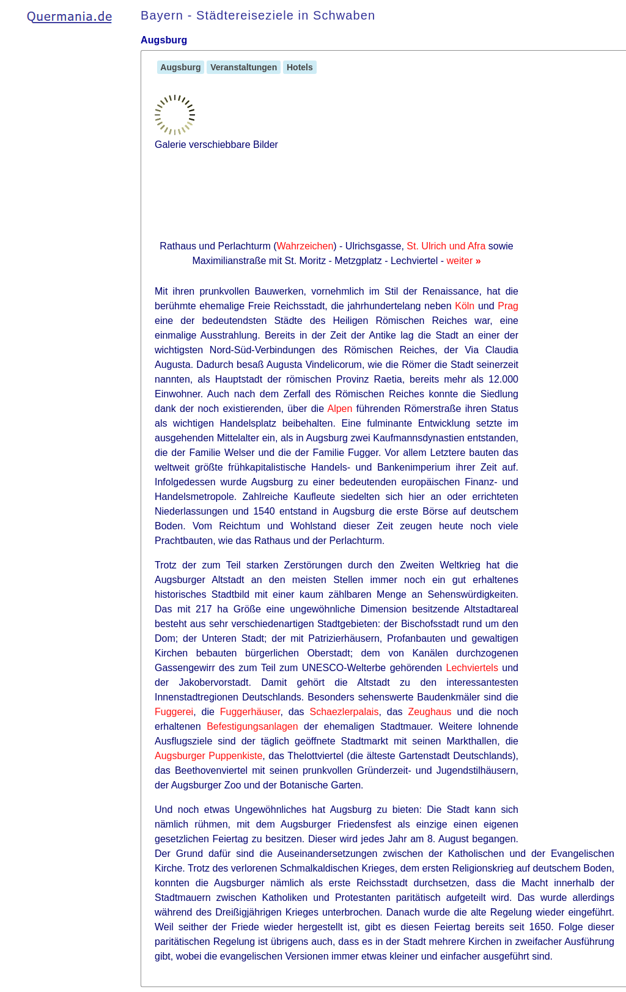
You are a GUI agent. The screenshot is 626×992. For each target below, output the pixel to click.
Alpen (339, 408)
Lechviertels (472, 668)
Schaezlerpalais (343, 712)
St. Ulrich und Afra (446, 246)
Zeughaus (429, 712)
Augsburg (180, 67)
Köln (464, 306)
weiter (464, 260)
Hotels (299, 67)
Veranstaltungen (243, 67)
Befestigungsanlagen (252, 726)
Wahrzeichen (305, 246)
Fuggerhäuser (250, 712)
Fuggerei (174, 712)
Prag (508, 306)
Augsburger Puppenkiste (208, 756)
